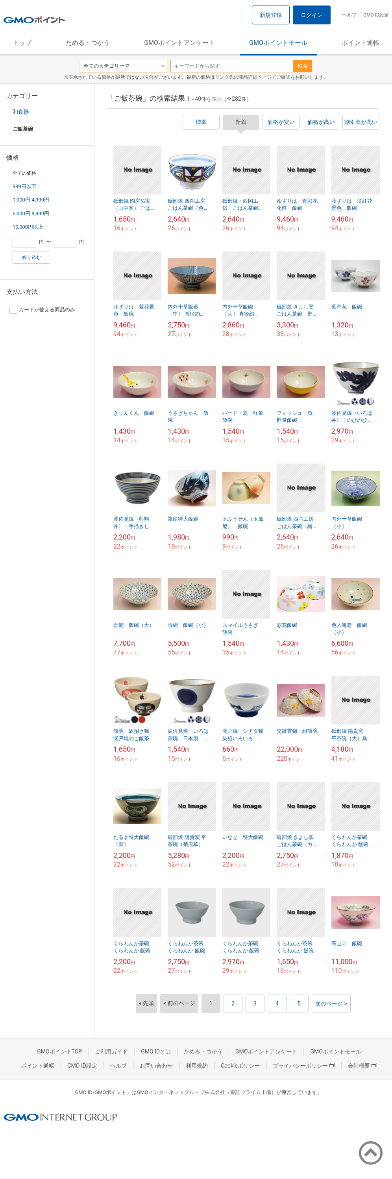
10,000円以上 (28, 227)
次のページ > (331, 1003)
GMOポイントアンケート (179, 42)
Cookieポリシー (240, 1066)
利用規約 (197, 1066)
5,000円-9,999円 (31, 213)
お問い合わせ (156, 1066)
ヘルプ (349, 15)
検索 (303, 66)
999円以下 (25, 186)
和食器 (21, 112)
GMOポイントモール (278, 42)
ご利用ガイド (111, 1051)
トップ (22, 42)
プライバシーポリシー (304, 1066)
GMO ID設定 (376, 15)
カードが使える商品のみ (42, 310)
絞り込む (31, 257)
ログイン (312, 15)
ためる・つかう (88, 42)
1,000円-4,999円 (31, 200)
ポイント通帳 (360, 42)
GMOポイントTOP (59, 1051)
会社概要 (362, 1066)
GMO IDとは (156, 1051)
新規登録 (271, 15)
